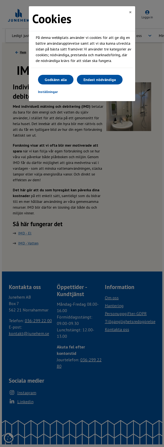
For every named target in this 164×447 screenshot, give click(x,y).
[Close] (130, 12)
